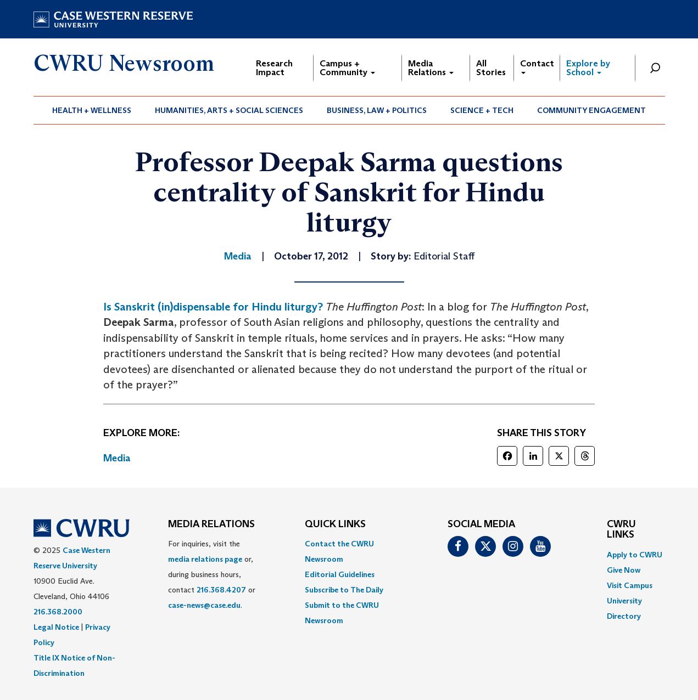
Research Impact (274, 67)
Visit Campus (629, 585)
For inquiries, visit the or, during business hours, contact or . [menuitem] (211, 574)
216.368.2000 (57, 612)
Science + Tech (481, 110)
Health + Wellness (91, 110)
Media (117, 458)
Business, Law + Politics (377, 110)
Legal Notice (56, 627)
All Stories (491, 67)
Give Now (623, 570)
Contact (537, 66)
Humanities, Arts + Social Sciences (229, 110)
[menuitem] (92, 110)
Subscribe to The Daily (344, 590)
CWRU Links (621, 530)
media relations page (205, 559)
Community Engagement (591, 110)
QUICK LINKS (335, 524)
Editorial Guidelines (340, 574)
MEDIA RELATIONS (211, 524)
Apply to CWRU (634, 555)
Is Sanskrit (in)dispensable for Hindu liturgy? (213, 306)
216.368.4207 (221, 590)
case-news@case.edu (204, 605)
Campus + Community (347, 67)
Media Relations (431, 67)
